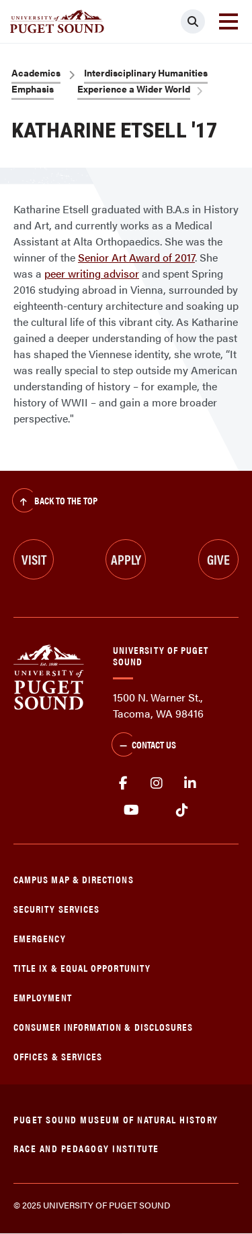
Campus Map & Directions (73, 879)
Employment (42, 997)
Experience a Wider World (133, 88)
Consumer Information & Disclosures (103, 1026)
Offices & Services (57, 1056)
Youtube (131, 810)
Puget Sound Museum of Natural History (115, 1119)
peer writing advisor (91, 273)
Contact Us (144, 745)
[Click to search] (193, 21)
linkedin (190, 783)
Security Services (56, 908)
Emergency (39, 938)
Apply (126, 559)
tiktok (181, 810)
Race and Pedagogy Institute (86, 1148)
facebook (123, 783)
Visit (34, 559)
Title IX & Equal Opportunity (82, 967)
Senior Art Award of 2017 (136, 257)
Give (218, 559)
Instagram (156, 783)
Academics (35, 72)
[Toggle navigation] (228, 21)
